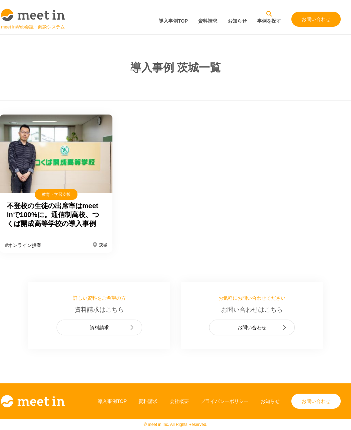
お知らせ (237, 21)
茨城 (103, 244)
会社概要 (179, 401)
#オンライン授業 (23, 245)
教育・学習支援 (56, 194)
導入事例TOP (173, 21)
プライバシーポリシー (225, 401)
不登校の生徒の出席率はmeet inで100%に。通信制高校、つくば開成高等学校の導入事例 (53, 214)
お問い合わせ (316, 19)
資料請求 (207, 21)
